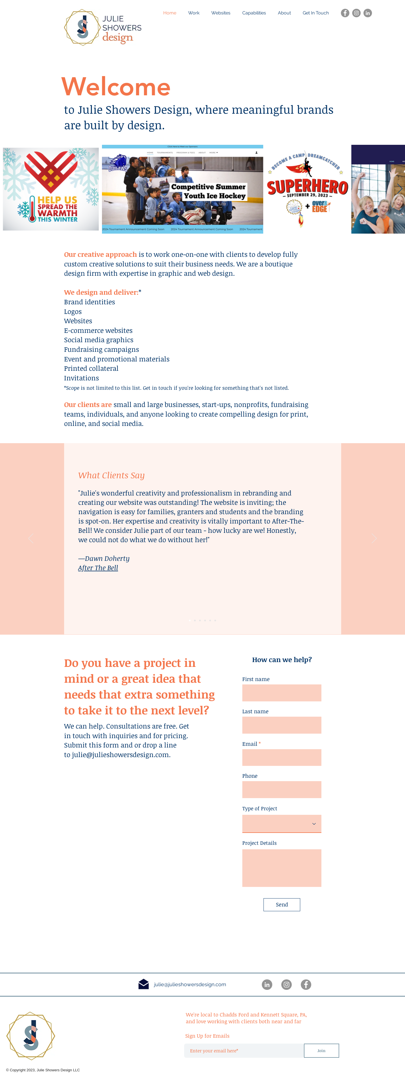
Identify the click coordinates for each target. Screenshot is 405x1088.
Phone (250, 776)
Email (249, 744)
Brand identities (89, 301)
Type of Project (259, 808)
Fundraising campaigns (101, 349)
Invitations (81, 377)
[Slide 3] (200, 620)
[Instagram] (356, 13)
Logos (73, 311)
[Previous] (30, 538)
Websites (79, 320)
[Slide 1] (195, 620)
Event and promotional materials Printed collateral (116, 363)
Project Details (259, 842)
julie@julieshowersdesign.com (120, 754)
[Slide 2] (190, 620)
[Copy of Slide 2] (210, 620)
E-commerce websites (98, 330)
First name (256, 679)
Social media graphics (98, 339)
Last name (255, 711)
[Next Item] (400, 189)
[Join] (321, 1051)
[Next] (374, 538)
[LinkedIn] (367, 13)
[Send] (282, 904)
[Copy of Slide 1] (205, 620)
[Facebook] (345, 13)
